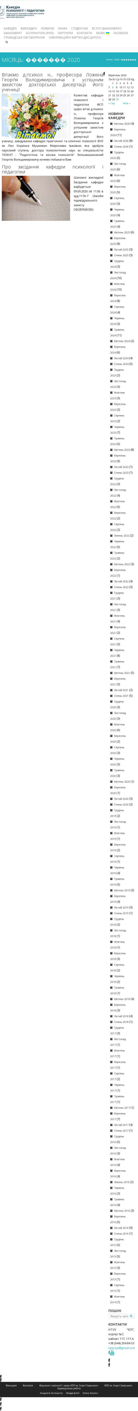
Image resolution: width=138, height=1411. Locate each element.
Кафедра (10, 28)
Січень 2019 (121, 913)
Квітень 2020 (122, 781)
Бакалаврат (13, 33)
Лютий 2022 (121, 581)
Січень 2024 (121, 364)
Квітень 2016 (122, 1210)
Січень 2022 (121, 587)
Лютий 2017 (121, 1125)
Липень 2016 (121, 1182)
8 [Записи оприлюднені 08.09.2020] (113, 87)
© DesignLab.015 (71, 1393)
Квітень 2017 (122, 1107)
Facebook (120, 33)
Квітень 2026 (122, 123)
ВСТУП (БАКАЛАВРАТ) (107, 28)
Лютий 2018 (121, 1016)
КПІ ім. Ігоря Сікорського (118, 1385)
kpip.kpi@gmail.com (121, 1348)
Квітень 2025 (122, 232)
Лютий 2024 (121, 358)
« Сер (111, 103)
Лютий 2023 (121, 467)
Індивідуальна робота (68, 1388)
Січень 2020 (121, 804)
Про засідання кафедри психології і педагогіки (52, 169)
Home (109, 59)
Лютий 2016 (121, 1228)
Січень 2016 (121, 1233)
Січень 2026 (121, 146)
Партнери (65, 33)
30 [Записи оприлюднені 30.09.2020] (117, 99)
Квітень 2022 (122, 564)
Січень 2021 (121, 695)
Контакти (84, 33)
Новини (47, 28)
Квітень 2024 (122, 341)
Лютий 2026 (121, 140)
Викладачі (29, 28)
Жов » (126, 103)
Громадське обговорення (24, 38)
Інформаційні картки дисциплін (75, 38)
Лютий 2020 (121, 798)
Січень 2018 (121, 1022)
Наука (62, 28)
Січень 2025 (121, 255)
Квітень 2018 (122, 999)
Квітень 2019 (122, 890)
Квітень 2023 (122, 449)
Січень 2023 (121, 472)
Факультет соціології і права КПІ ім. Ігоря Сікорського (68, 1385)
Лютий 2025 (121, 249)
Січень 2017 (121, 1130)
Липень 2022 (121, 535)
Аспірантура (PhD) (40, 33)
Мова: (102, 33)
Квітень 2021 (122, 673)
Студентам (79, 28)
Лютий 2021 (121, 690)
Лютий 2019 (121, 907)
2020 (116, 59)
